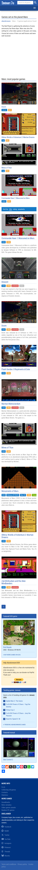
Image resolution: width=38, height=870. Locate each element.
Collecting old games (9, 790)
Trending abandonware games (15, 725)
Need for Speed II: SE (13, 719)
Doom (4, 107)
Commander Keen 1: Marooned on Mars (16, 198)
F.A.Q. (3, 787)
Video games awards (9, 807)
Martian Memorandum (11, 404)
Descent (5, 282)
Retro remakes (6, 805)
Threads (6, 852)
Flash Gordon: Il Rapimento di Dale (16, 369)
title (10, 209)
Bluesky (6, 856)
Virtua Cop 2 (10, 710)
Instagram (6, 843)
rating (15, 209)
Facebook (6, 827)
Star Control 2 (19, 749)
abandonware (6, 21)
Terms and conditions (9, 864)
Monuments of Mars (10, 491)
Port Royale (19, 634)
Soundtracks (6, 802)
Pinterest (6, 847)
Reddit (5, 831)
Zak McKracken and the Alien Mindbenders (14, 582)
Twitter (5, 835)
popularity (21, 209)
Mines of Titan (7, 168)
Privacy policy (22, 864)
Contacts (5, 792)
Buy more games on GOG (12, 655)
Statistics (5, 795)
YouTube (6, 839)
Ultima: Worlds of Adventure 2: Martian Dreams (18, 137)
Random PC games (8, 810)
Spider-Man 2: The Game (14, 701)
